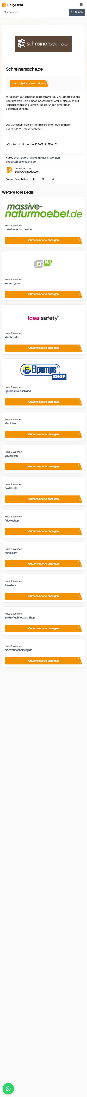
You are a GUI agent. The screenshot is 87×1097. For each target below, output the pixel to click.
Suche (77, 12)
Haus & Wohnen (50, 157)
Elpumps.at (11, 455)
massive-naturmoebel (18, 229)
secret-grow (12, 283)
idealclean (11, 423)
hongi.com (11, 553)
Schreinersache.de (24, 161)
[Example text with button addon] (35, 12)
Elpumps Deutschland (18, 391)
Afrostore (10, 585)
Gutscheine (28, 157)
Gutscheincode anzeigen (29, 83)
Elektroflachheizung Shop (20, 617)
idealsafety (12, 337)
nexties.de (11, 488)
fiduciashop (12, 520)
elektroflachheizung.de (18, 650)
